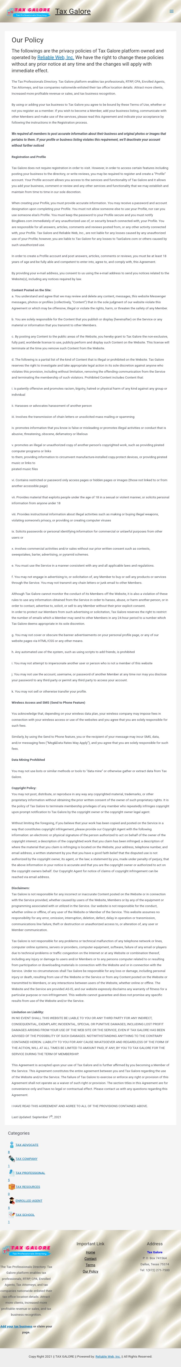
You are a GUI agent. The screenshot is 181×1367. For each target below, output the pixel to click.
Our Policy (90, 1271)
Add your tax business (16, 1326)
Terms (90, 1265)
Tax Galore (73, 11)
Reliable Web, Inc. (56, 57)
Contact (90, 1259)
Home (90, 1252)
